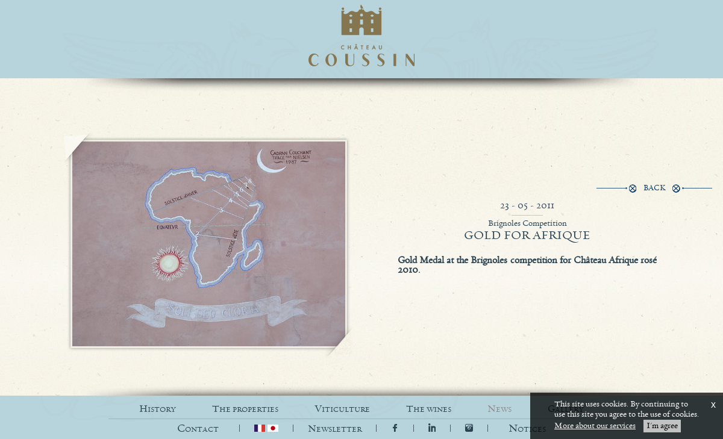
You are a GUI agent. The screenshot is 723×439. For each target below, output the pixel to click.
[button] (527, 429)
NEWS (499, 409)
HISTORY (157, 409)
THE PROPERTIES (245, 409)
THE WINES (428, 409)
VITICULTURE (342, 409)
